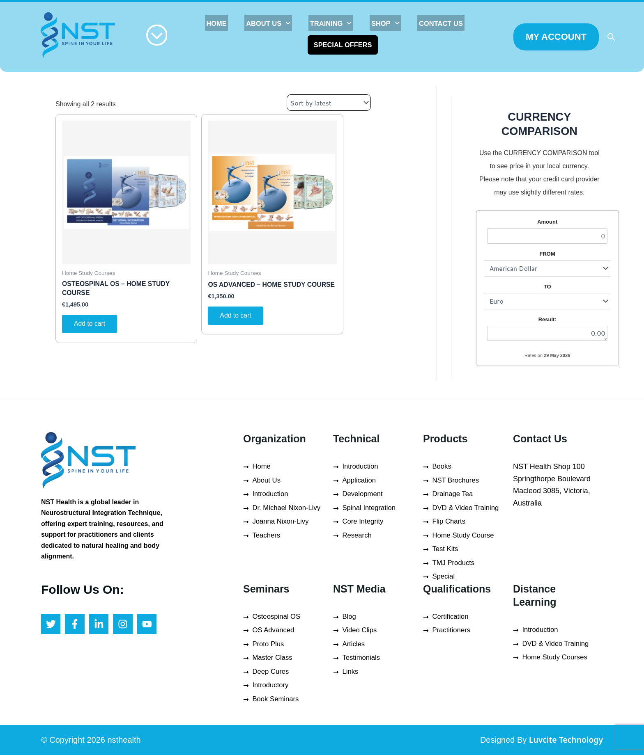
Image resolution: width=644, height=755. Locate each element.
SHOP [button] (383, 23)
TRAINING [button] (332, 23)
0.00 (548, 333)
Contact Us (434, 23)
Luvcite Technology (565, 739)
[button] (274, 23)
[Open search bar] (611, 37)
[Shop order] (329, 102)
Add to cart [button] (90, 324)
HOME (226, 23)
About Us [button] (274, 23)
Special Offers (343, 44)
